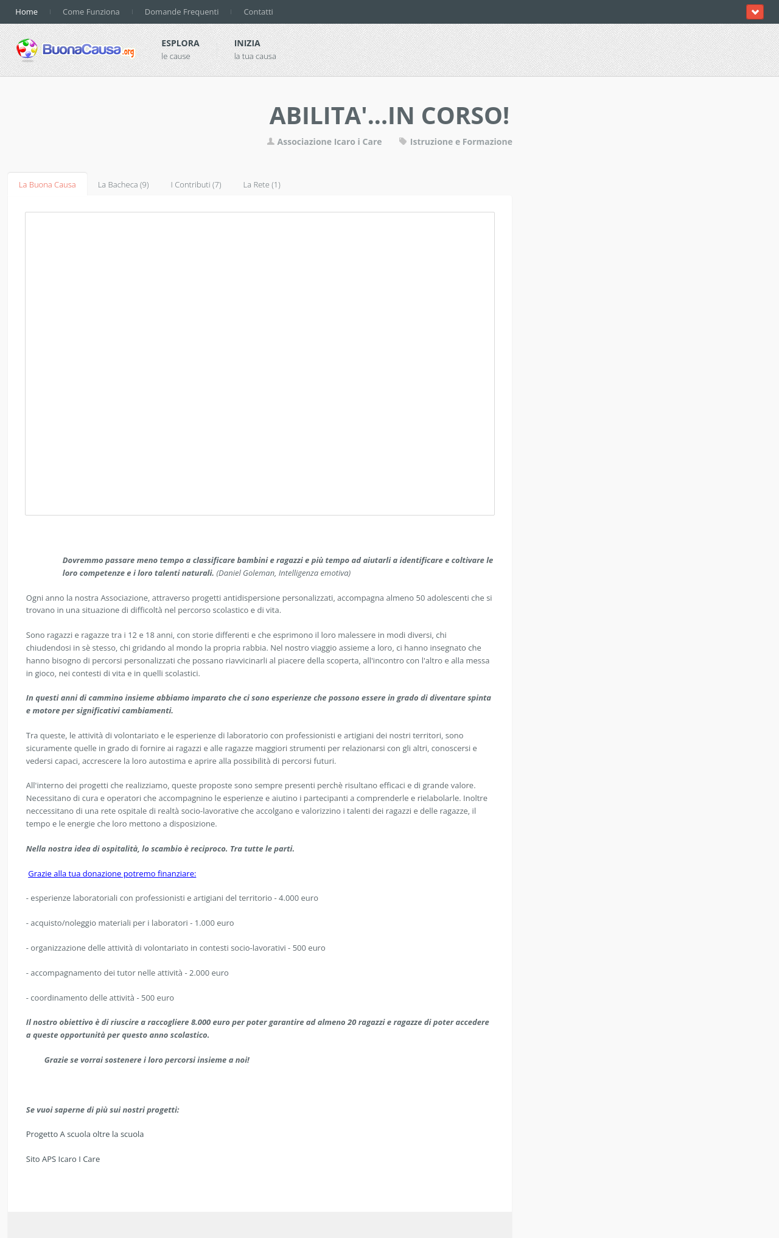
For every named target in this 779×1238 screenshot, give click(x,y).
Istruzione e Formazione (455, 141)
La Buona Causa (47, 184)
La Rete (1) (262, 184)
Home (26, 11)
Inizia (247, 43)
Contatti (258, 11)
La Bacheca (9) (123, 184)
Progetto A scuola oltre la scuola (85, 1133)
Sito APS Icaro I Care (63, 1158)
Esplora (180, 43)
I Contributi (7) (196, 184)
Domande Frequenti (182, 11)
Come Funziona (91, 11)
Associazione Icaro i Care (325, 141)
